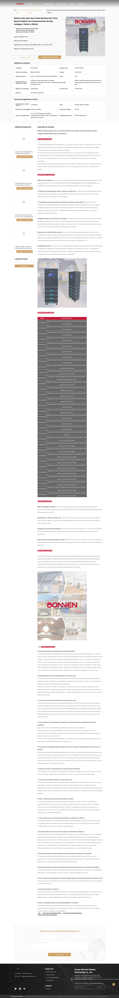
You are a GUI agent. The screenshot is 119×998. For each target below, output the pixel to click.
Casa (29, 4)
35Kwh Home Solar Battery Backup (47, 915)
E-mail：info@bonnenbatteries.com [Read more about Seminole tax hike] (25, 976)
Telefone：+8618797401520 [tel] (23, 973)
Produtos (38, 4)
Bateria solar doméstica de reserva (35, 11)
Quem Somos (49, 4)
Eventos (71, 4)
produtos (24, 10)
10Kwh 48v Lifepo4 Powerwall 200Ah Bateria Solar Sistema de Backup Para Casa (23, 248)
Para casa (17, 11)
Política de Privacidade (17, 996)
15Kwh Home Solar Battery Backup (72, 913)
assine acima (100, 987)
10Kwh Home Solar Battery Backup (51, 913)
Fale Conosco (61, 4)
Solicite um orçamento (49, 57)
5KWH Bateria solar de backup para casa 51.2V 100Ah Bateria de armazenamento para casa (24, 216)
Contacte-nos (25, 57)
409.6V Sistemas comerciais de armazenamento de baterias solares (23, 185)
